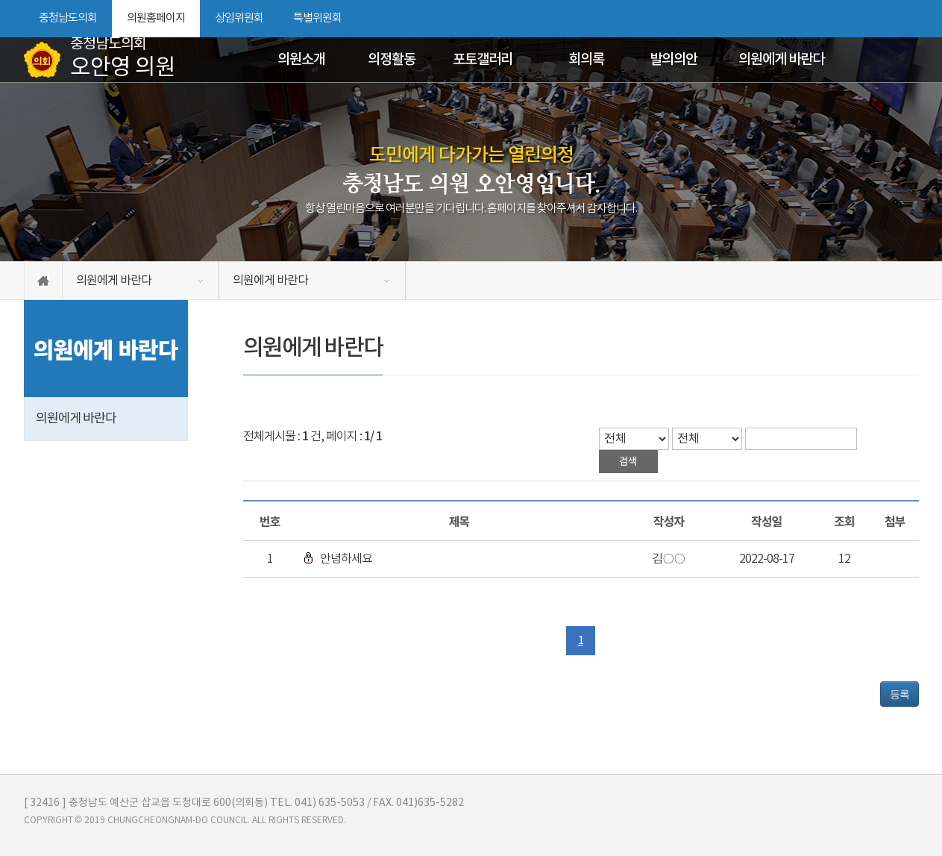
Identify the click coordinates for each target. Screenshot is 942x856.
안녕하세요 (338, 559)
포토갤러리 (482, 59)
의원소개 (301, 59)
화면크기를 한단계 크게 (857, 18)
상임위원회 (239, 18)
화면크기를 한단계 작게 (882, 18)
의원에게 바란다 (781, 59)
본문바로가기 (0, 0)
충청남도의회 (68, 18)
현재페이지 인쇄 (910, 18)
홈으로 (43, 280)
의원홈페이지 (156, 18)
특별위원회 (317, 18)
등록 (899, 694)
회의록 (586, 59)
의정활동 (391, 59)
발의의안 (673, 59)
